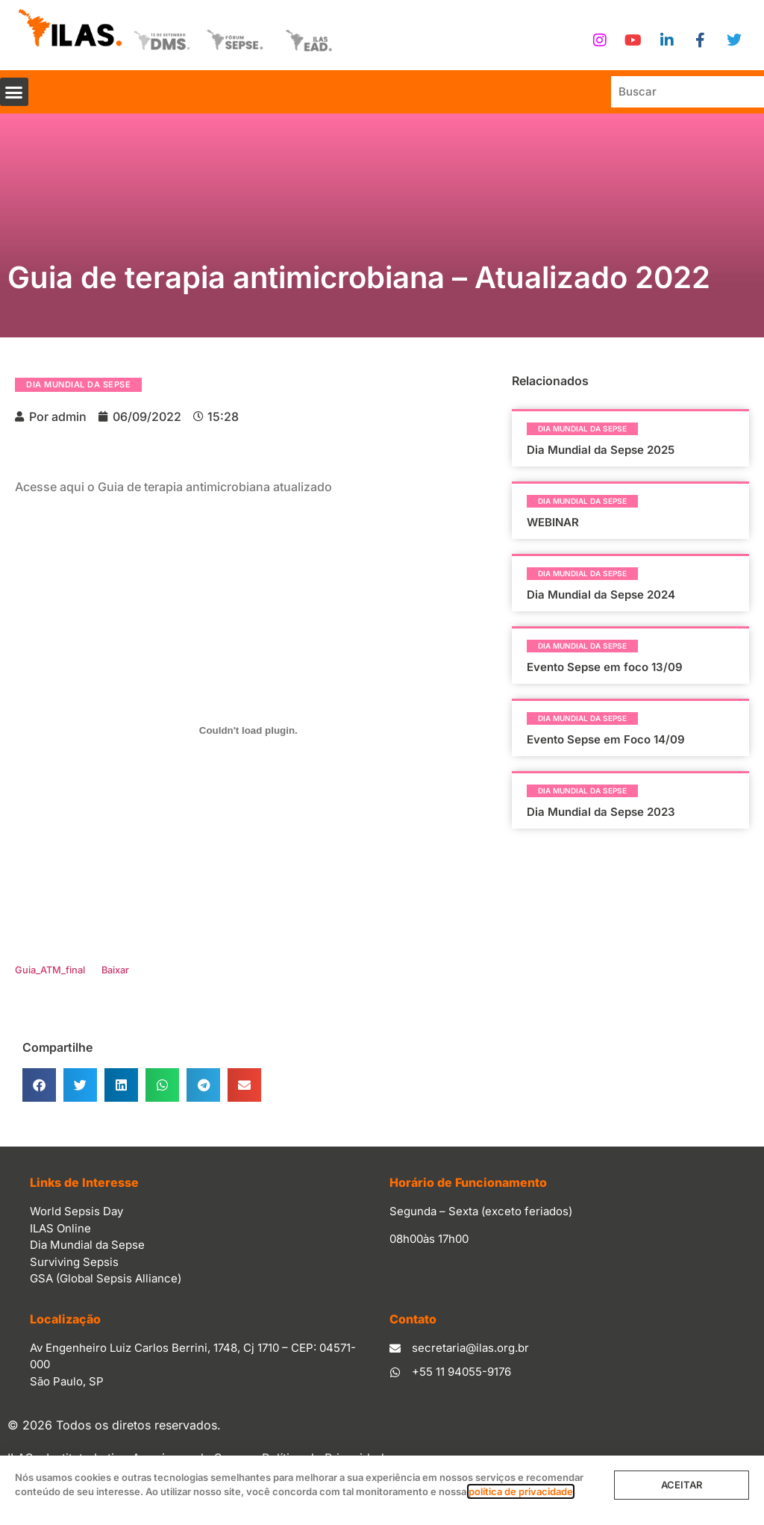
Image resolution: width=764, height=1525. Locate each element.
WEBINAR (553, 522)
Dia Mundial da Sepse (78, 384)
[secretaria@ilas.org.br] (395, 1348)
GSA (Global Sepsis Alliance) (105, 1278)
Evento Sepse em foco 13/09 (605, 667)
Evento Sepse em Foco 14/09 (606, 739)
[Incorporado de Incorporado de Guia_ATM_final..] (248, 731)
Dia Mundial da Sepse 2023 (601, 812)
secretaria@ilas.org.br (470, 1348)
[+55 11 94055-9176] (395, 1372)
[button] (14, 92)
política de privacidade (521, 1491)
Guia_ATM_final (50, 970)
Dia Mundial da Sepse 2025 (600, 450)
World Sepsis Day (76, 1211)
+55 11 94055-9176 (461, 1372)
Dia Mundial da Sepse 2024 (601, 594)
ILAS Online (60, 1228)
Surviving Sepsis (74, 1262)
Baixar (115, 970)
